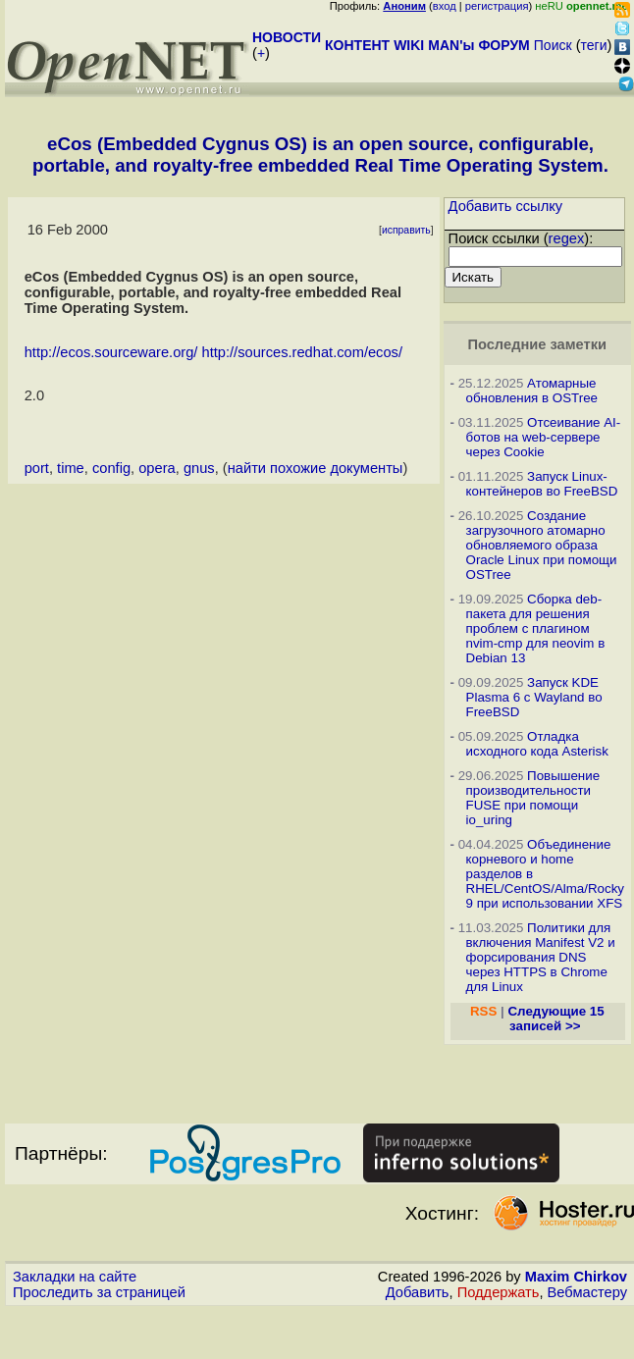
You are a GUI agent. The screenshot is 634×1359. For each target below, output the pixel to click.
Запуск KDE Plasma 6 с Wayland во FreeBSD (534, 697)
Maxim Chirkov (576, 1276)
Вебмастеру (587, 1292)
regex (567, 238)
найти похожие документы (315, 468)
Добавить (417, 1292)
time (70, 468)
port (37, 468)
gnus (199, 468)
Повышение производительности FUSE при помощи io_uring (533, 797)
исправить (406, 230)
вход (444, 6)
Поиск (553, 45)
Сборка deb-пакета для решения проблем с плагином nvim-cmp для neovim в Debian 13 (536, 628)
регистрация (497, 6)
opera (157, 468)
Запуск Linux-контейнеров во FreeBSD (542, 483)
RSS (483, 1011)
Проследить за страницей (99, 1292)
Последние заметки (537, 344)
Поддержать (498, 1292)
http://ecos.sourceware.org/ (111, 352)
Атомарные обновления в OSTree (532, 390)
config (111, 468)
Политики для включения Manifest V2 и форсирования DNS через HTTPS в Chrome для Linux (540, 957)
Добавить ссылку (506, 206)
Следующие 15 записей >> (555, 1018)
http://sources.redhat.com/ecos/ (302, 352)
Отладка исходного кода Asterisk (537, 743)
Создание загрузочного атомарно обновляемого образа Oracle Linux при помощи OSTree (541, 545)
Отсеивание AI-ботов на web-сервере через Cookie (543, 437)
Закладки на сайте (74, 1276)
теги (594, 45)
